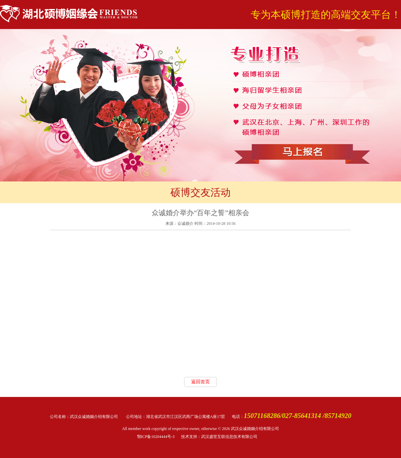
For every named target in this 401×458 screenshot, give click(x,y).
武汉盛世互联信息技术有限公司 (229, 436)
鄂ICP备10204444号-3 (156, 436)
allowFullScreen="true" (200, 303)
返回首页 (200, 381)
